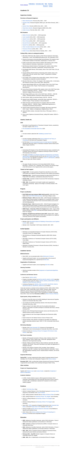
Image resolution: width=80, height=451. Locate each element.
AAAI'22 (45, 280)
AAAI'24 (48, 279)
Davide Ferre (26, 44)
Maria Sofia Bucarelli (27, 20)
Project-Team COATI (36, 406)
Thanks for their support (26, 169)
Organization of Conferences (28, 262)
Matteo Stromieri (26, 35)
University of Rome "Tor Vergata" (43, 396)
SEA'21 (57, 280)
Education (23, 417)
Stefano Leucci (30, 371)
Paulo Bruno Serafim (27, 28)
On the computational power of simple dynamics (41, 142)
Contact (50, 6)
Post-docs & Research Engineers (29, 18)
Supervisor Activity (26, 15)
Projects (22, 189)
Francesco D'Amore (27, 48)
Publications (32, 3)
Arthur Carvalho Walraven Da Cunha (31, 46)
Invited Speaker (25, 228)
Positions (23, 386)
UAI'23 (52, 279)
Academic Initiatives (25, 375)
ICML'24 (30, 285)
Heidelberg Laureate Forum (44, 133)
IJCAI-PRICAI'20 (32, 282)
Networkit (52, 157)
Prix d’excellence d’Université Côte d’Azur (32, 128)
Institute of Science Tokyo (48, 394)
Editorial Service (24, 253)
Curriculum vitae (40, 3)
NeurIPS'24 (25, 285)
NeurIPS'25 (50, 284)
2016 (21, 147)
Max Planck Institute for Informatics (40, 408)
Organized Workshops (26, 354)
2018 (21, 131)
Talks (46, 3)
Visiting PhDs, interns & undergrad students (32, 53)
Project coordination (25, 191)
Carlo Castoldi (26, 37)
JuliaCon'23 (41, 285)
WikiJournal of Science (48, 256)
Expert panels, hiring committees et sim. (30, 296)
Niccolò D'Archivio (27, 43)
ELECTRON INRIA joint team (35, 195)
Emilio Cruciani (26, 30)
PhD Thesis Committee (26, 335)
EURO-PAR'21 (51, 280)
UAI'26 (31, 277)
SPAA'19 (39, 282)
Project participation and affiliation (29, 219)
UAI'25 (34, 277)
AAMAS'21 (25, 282)
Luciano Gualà (39, 371)
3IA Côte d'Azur (30, 389)
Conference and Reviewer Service (28, 274)
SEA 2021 (46, 259)
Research (45, 6)
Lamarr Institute (41, 392)
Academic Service (25, 250)
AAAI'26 (40, 279)
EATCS (36, 126)
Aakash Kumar (26, 39)
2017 (21, 136)
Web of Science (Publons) (52, 293)
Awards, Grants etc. (26, 119)
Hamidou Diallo (26, 22)
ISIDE (35, 210)
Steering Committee (25, 267)
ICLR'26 (45, 284)
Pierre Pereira (26, 41)
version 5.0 (46, 157)
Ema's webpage (24, 4)
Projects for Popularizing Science (28, 368)
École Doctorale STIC (35, 327)
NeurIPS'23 (35, 285)
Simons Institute (52, 359)
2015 (21, 161)
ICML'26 (41, 284)
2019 (21, 122)
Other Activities (24, 365)
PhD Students (24, 32)
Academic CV (24, 10)
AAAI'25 (44, 279)
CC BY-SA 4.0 (23, 445)
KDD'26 (36, 284)
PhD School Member (25, 325)
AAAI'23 (41, 280)
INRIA (47, 406)
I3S (51, 406)
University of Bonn (54, 391)
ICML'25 (56, 284)
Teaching (50, 3)
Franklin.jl (52, 445)
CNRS (30, 405)
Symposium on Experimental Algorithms (48, 270)
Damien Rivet (26, 26)
